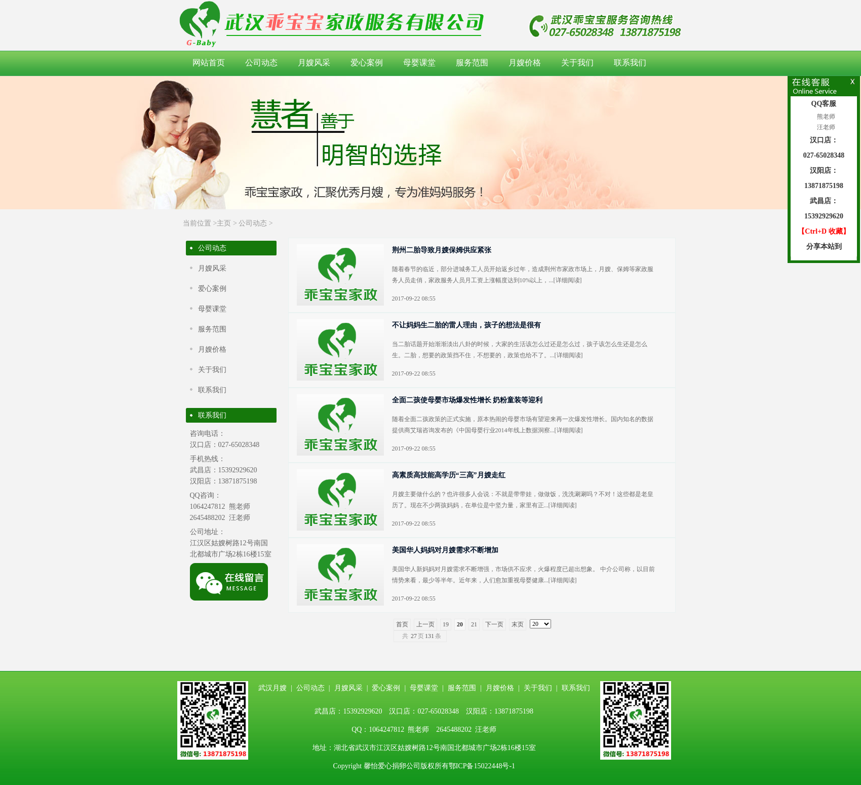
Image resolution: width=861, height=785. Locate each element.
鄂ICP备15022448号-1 (482, 766)
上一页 (425, 624)
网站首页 (208, 62)
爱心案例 (366, 62)
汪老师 (825, 127)
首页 (402, 624)
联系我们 (630, 62)
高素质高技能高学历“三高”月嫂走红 (448, 475)
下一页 (494, 624)
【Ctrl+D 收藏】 (823, 231)
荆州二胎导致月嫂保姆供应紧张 (441, 250)
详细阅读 (568, 280)
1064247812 (207, 506)
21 (474, 624)
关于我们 (577, 62)
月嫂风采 (314, 62)
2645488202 (207, 517)
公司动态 (261, 62)
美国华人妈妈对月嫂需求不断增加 (445, 550)
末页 (518, 624)
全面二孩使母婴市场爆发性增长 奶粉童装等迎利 (467, 400)
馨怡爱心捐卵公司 (392, 766)
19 (446, 624)
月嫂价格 (524, 62)
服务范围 (472, 62)
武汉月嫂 (272, 688)
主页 (224, 223)
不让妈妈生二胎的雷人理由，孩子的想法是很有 (466, 325)
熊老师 (825, 116)
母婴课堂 (419, 62)
